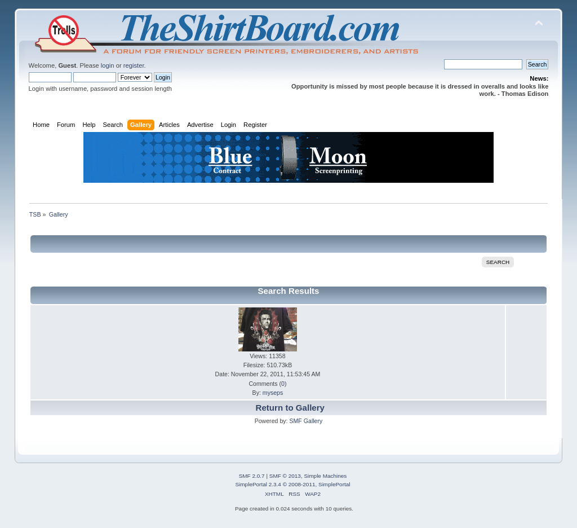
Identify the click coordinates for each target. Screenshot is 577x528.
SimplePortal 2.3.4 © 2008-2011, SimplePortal (292, 484)
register (133, 65)
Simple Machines (325, 476)
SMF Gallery (305, 420)
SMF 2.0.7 (252, 476)
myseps (273, 392)
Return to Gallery (290, 407)
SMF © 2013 (285, 476)
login (107, 65)
